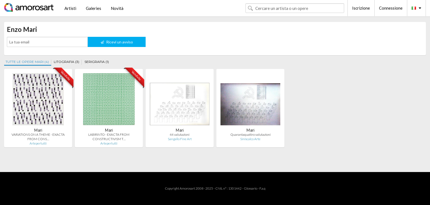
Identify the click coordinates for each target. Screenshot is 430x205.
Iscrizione (361, 7)
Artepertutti (38, 143)
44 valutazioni (179, 134)
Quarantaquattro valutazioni (250, 134)
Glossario (250, 188)
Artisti (70, 8)
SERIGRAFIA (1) (96, 62)
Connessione (391, 7)
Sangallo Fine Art (180, 139)
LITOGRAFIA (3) (66, 62)
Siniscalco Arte (250, 139)
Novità (117, 8)
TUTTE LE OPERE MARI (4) (27, 62)
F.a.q (262, 188)
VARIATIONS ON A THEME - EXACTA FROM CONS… (38, 136)
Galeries (93, 8)
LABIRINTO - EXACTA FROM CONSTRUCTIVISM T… (108, 136)
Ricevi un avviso (117, 42)
